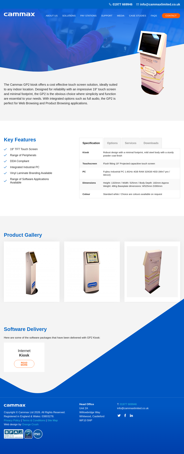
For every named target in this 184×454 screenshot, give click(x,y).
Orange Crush (30, 429)
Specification (91, 143)
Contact (171, 15)
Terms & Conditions (33, 425)
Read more (24, 368)
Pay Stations (88, 15)
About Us (52, 15)
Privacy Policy (12, 425)
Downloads (151, 143)
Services (130, 143)
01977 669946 (122, 4)
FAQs (154, 15)
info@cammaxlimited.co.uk (160, 4)
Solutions (69, 15)
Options (112, 143)
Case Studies (137, 15)
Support (106, 15)
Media (120, 15)
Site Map (52, 425)
